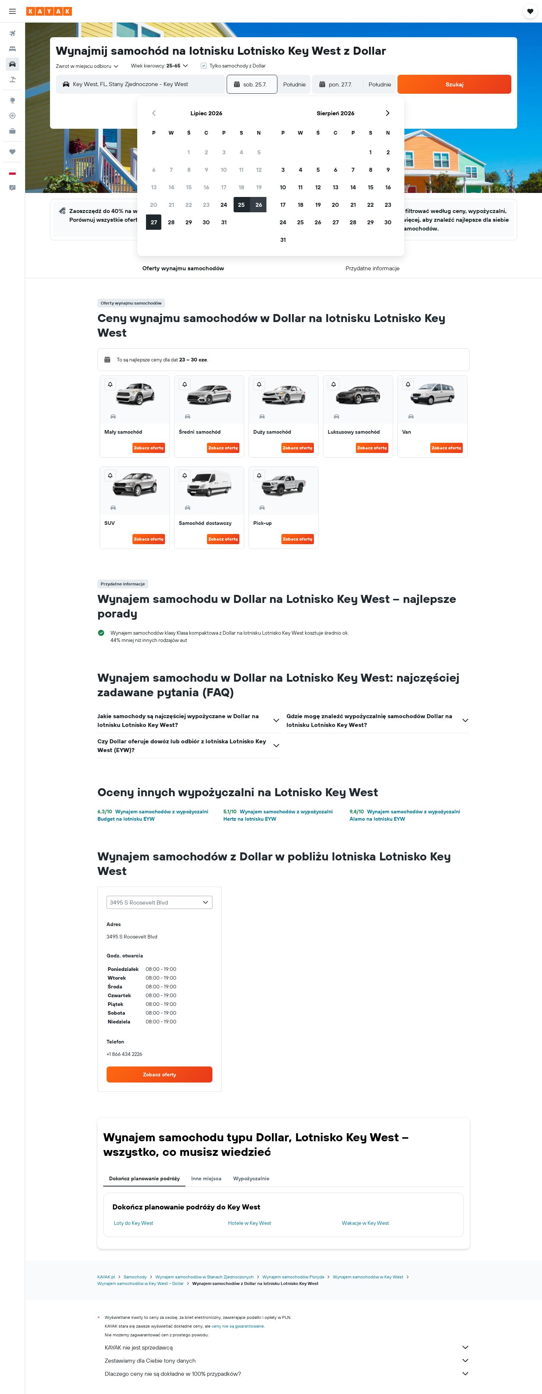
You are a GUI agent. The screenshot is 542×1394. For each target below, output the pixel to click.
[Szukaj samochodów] (12, 64)
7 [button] (171, 169)
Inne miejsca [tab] (206, 1178)
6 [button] (153, 169)
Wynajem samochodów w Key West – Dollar (140, 1283)
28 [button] (171, 222)
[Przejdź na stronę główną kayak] (49, 11)
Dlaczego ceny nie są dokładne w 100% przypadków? (287, 1373)
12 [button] (259, 169)
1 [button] (189, 152)
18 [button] (241, 187)
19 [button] (259, 187)
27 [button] (154, 222)
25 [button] (241, 204)
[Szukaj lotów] (12, 33)
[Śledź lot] (12, 115)
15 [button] (189, 187)
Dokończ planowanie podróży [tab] (144, 1178)
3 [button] (224, 152)
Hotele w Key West (249, 1223)
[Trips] (12, 151)
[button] (12, 11)
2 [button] (206, 152)
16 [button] (206, 187)
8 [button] (189, 169)
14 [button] (171, 187)
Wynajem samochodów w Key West (368, 1276)
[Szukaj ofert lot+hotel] (12, 79)
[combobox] (87, 66)
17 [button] (223, 187)
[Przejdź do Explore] (12, 100)
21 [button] (171, 204)
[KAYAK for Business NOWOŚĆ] (12, 131)
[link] (159, 1074)
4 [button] (241, 152)
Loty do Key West (133, 1223)
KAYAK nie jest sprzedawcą (287, 1347)
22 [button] (188, 204)
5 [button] (259, 152)
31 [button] (224, 222)
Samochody (135, 1276)
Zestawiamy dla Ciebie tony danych (287, 1360)
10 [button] (224, 169)
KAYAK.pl (106, 1276)
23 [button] (206, 204)
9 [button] (206, 169)
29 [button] (188, 222)
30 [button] (206, 222)
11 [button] (241, 169)
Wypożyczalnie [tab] (251, 1178)
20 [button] (153, 204)
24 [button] (223, 204)
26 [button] (258, 204)
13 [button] (154, 187)
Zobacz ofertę (149, 447)
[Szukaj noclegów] (12, 49)
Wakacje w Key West (365, 1223)
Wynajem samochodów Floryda (293, 1276)
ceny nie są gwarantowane (238, 1326)
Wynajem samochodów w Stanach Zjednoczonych (204, 1276)
